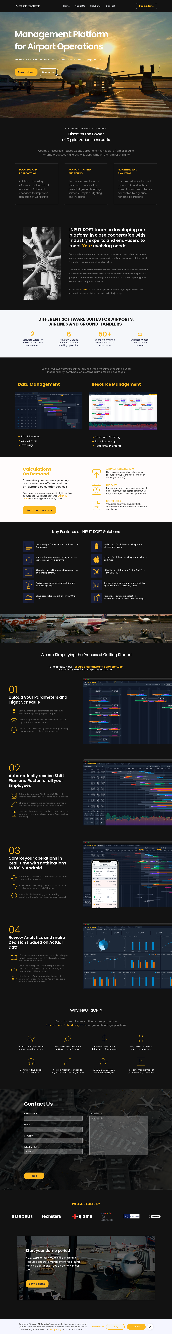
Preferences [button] (98, 1326)
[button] (150, 1327)
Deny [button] (115, 1326)
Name (27, 1124)
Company (28, 1136)
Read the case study (39, 510)
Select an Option (32, 1147)
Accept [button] (136, 1326)
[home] (27, 6)
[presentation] (44, 1164)
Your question (95, 1113)
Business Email (31, 1113)
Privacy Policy (55, 1329)
